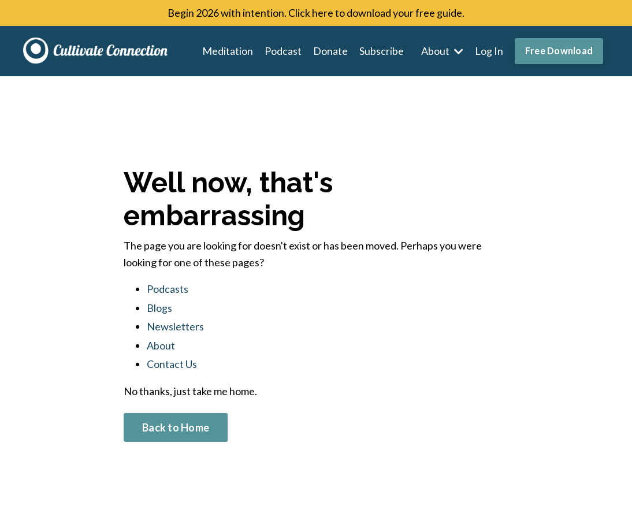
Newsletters (175, 326)
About (442, 50)
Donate (330, 50)
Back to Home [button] (175, 427)
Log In (489, 50)
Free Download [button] (559, 50)
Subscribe (381, 50)
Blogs (159, 308)
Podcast (283, 50)
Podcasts (167, 288)
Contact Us (172, 364)
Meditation (227, 50)
